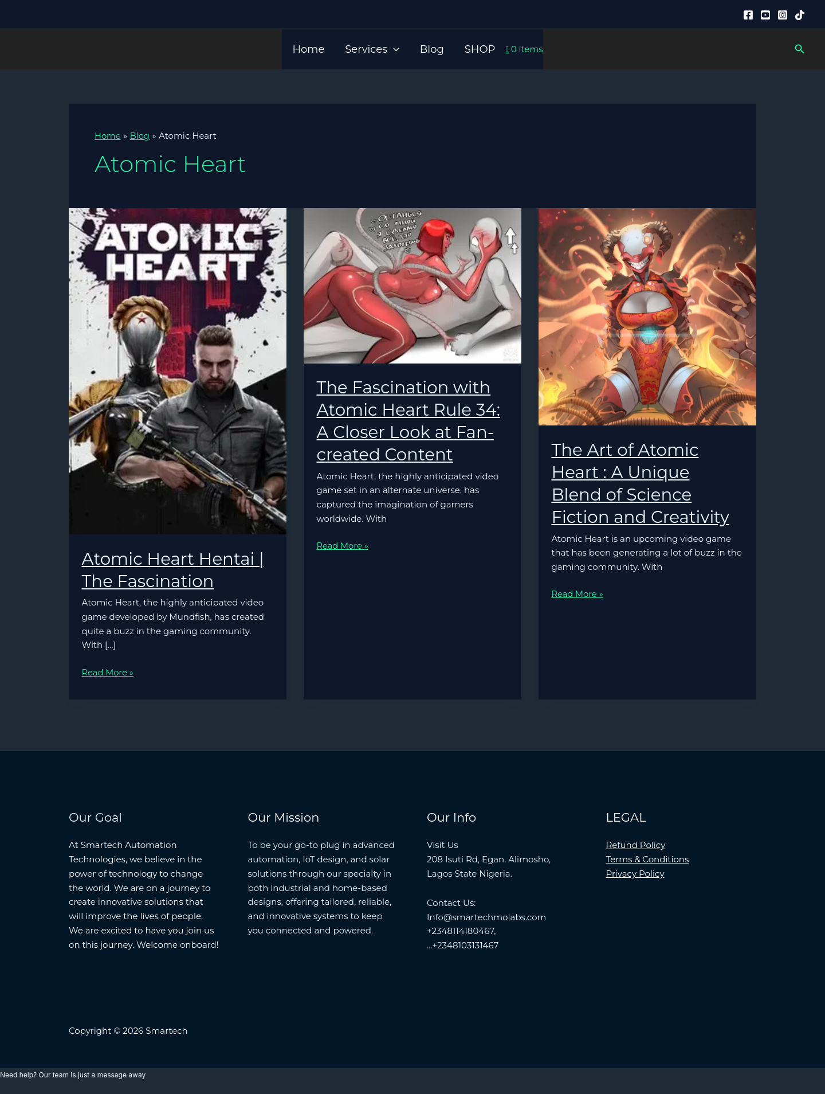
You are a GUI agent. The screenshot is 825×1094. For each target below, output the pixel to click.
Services (372, 49)
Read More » (108, 672)
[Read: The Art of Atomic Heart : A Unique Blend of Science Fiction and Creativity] (647, 315)
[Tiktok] (800, 15)
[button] (393, 49)
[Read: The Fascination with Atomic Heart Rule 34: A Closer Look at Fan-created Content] (412, 284)
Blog (432, 49)
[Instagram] (782, 15)
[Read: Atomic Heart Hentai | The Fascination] (177, 370)
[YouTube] (765, 15)
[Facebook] (748, 15)
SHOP (480, 49)
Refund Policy (636, 844)
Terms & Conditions (647, 858)
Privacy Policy (635, 873)
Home (308, 49)
